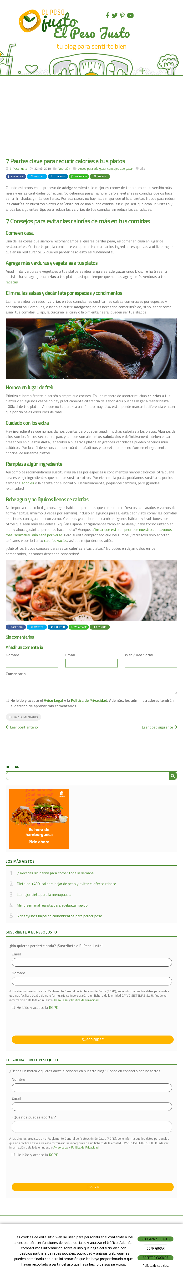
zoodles (27, 483)
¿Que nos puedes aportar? (34, 1117)
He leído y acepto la (35, 1007)
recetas (12, 282)
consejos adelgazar (120, 168)
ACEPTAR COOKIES (155, 1257)
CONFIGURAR (156, 1248)
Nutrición (64, 168)
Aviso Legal (53, 700)
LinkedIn (58, 176)
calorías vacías (55, 540)
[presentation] (48, 1022)
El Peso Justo (18, 168)
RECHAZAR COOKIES (156, 1239)
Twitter (36, 176)
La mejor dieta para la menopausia (44, 894)
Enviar (100, 176)
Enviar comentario (23, 717)
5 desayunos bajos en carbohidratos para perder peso (59, 916)
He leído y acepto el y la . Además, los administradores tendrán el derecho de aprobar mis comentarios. (92, 703)
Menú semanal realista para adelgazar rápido (52, 905)
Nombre (12, 655)
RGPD (54, 1007)
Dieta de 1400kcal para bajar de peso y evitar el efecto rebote (66, 884)
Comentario (16, 674)
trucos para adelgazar (92, 168)
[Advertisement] (91, 116)
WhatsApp (78, 176)
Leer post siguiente (159, 727)
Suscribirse (93, 1039)
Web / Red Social (139, 655)
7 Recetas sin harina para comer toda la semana (55, 873)
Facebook (15, 176)
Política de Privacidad (89, 700)
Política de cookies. (155, 1265)
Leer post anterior (22, 727)
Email (70, 655)
